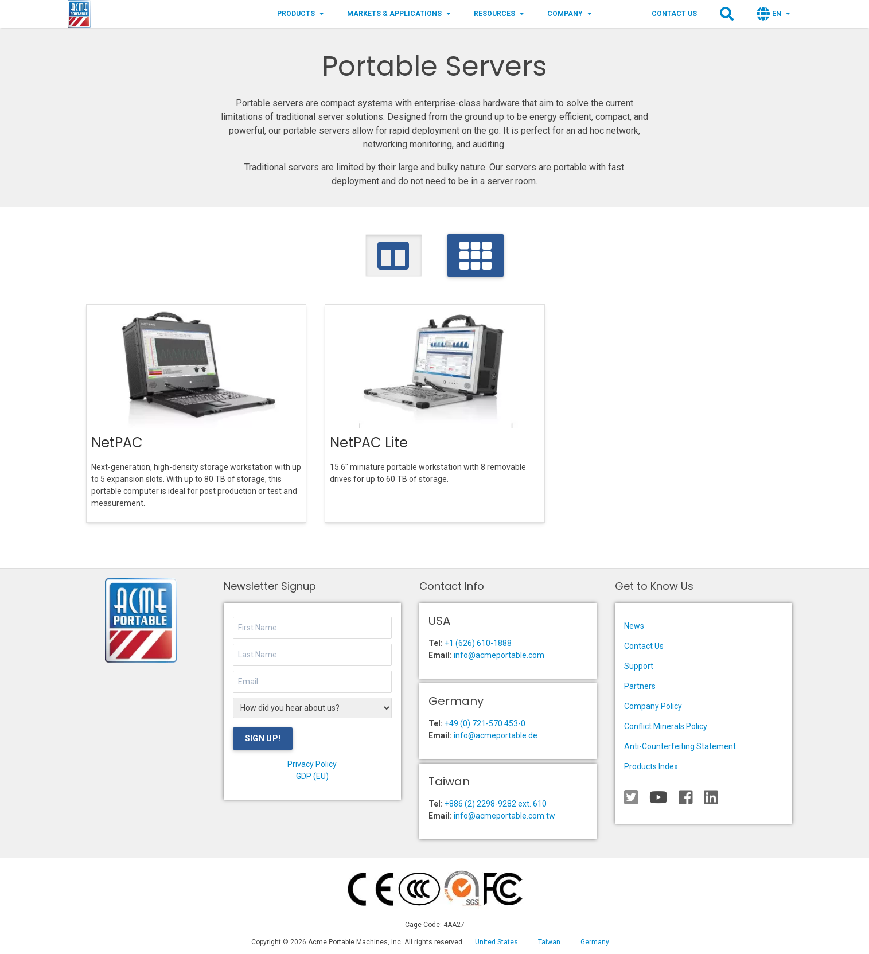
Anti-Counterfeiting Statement (680, 746)
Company (569, 14)
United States (496, 942)
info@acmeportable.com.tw (504, 815)
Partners (640, 686)
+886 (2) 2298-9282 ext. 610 (496, 803)
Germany (594, 942)
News (634, 625)
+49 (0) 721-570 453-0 (485, 723)
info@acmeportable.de (495, 735)
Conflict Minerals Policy (665, 726)
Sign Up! (263, 738)
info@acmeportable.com (499, 655)
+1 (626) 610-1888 (478, 643)
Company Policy (653, 706)
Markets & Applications (399, 14)
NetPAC (117, 442)
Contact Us (674, 14)
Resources (499, 14)
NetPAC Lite (369, 442)
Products (300, 14)
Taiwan (549, 942)
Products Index (651, 766)
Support (638, 666)
